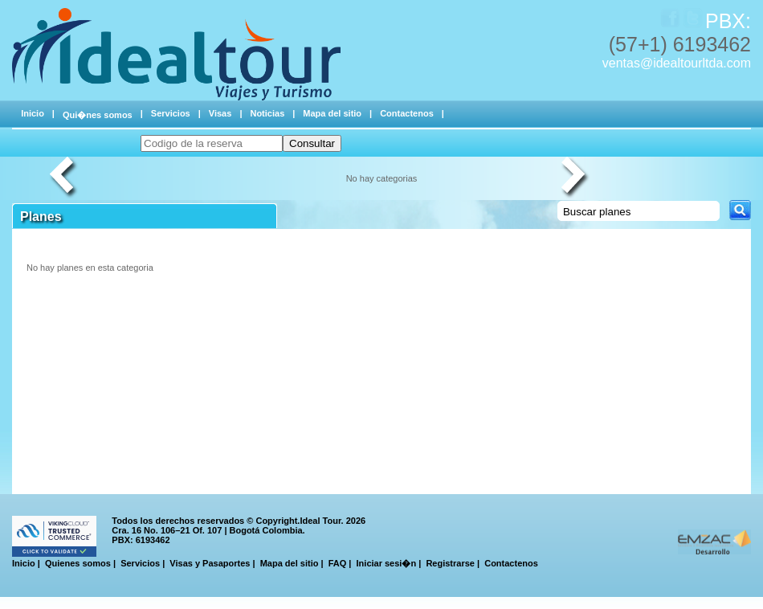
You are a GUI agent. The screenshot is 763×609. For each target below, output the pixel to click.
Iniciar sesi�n (387, 563)
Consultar (312, 143)
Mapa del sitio (332, 113)
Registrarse (450, 563)
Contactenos (407, 113)
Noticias (267, 113)
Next (576, 178)
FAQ (337, 563)
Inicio (32, 113)
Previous (64, 178)
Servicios (170, 113)
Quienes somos (78, 563)
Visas (220, 113)
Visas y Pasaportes (209, 563)
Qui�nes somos (98, 115)
